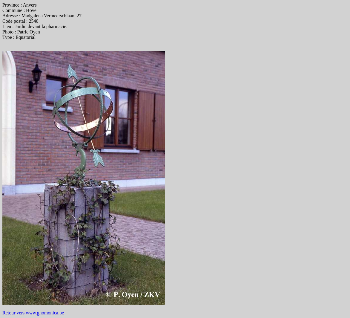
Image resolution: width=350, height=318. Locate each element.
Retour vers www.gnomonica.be (33, 312)
